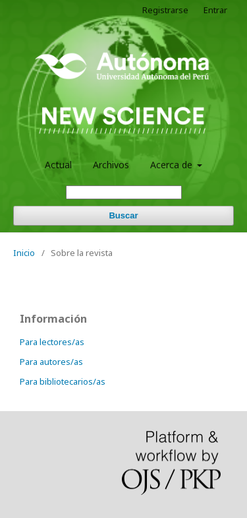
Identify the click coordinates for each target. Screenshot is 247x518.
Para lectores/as (52, 342)
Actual (58, 164)
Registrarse (165, 10)
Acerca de (172, 164)
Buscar (123, 215)
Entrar (215, 10)
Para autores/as (51, 362)
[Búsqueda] (124, 192)
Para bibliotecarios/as (62, 381)
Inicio (24, 253)
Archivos (111, 164)
